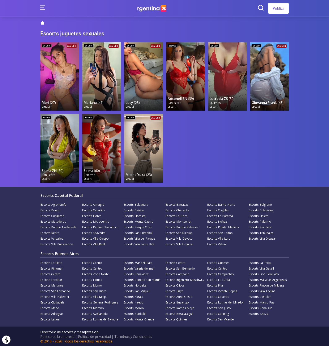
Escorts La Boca (176, 215)
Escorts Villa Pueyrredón (56, 243)
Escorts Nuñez (217, 221)
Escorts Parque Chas (138, 227)
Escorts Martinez (51, 285)
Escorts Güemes (218, 262)
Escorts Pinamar (51, 268)
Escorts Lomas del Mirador (225, 302)
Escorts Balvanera (136, 204)
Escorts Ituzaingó (177, 302)
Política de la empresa (57, 336)
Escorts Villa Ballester (54, 296)
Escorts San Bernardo (180, 268)
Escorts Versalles (51, 238)
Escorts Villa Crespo (95, 238)
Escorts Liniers (258, 215)
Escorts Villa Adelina (262, 290)
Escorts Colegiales (261, 210)
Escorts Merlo (49, 307)
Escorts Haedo (134, 302)
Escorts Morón (134, 307)
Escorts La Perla (260, 262)
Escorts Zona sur (260, 307)
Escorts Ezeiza (258, 313)
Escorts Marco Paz (261, 302)
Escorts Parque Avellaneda (58, 227)
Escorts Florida (92, 279)
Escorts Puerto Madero (223, 227)
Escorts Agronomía (53, 204)
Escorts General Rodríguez (100, 302)
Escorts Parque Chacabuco (100, 227)
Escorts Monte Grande (139, 319)
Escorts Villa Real (93, 243)
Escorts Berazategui (179, 313)
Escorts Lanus (49, 319)
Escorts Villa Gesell (261, 268)
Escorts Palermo (260, 221)
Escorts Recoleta (260, 227)
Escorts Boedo (50, 210)
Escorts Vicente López (222, 290)
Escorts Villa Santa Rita (139, 243)
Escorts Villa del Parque (139, 238)
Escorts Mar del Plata (138, 262)
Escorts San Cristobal (138, 232)
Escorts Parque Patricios (181, 227)
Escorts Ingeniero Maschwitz (184, 279)
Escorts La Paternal (220, 215)
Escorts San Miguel (136, 290)
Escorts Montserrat (178, 221)
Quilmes (215, 102)
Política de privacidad (94, 336)
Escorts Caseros (218, 296)
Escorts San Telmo (220, 232)
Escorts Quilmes (176, 319)
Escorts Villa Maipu (94, 296)
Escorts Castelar (260, 296)
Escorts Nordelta (135, 285)
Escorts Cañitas (134, 210)
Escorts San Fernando (55, 290)
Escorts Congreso (52, 215)
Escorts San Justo (219, 307)
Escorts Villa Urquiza (179, 243)
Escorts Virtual (216, 243)
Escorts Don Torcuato (264, 273)
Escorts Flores (91, 215)
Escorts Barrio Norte (221, 204)
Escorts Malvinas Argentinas (268, 279)
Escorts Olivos (175, 285)
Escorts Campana (177, 273)
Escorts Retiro (49, 232)
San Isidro (175, 102)
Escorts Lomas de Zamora (100, 319)
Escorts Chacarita (177, 210)
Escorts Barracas (176, 204)
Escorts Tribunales (261, 232)
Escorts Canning (218, 313)
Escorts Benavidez (136, 273)
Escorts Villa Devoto (179, 238)
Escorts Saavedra (94, 232)
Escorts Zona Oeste (178, 296)
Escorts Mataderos (53, 221)
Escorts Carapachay (220, 273)
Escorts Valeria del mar (139, 268)
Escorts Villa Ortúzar (262, 238)
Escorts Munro (92, 285)
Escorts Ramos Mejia (179, 307)
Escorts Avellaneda (95, 313)
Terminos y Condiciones (133, 336)
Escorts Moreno (93, 307)
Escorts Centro (92, 262)
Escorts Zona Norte (95, 273)
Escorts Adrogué (51, 313)
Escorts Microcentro (96, 221)
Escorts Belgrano (260, 204)
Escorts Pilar (215, 285)
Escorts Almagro (93, 204)
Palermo (90, 174)
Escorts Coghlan (218, 210)
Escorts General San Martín (142, 279)
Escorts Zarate (134, 296)
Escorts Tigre (174, 290)
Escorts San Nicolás (178, 232)
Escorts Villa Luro (218, 238)
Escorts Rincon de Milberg (266, 285)
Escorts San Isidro (94, 290)
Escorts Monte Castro (138, 221)
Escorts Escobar (51, 279)
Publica (278, 8)
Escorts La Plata (51, 262)
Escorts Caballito (93, 210)
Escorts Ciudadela (52, 302)
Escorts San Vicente (220, 319)
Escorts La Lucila (218, 279)
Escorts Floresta (135, 215)
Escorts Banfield (135, 313)
